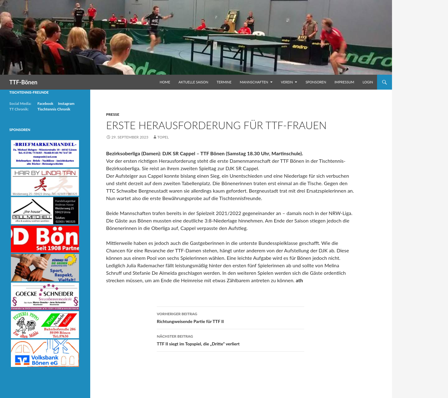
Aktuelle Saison (193, 82)
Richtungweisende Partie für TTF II (230, 317)
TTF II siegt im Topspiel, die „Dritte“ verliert (230, 339)
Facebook (45, 103)
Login (367, 82)
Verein (287, 82)
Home (165, 82)
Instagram (66, 103)
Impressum (344, 82)
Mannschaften (254, 82)
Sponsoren (316, 82)
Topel (163, 137)
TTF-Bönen (23, 82)
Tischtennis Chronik (53, 109)
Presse (112, 114)
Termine (224, 82)
